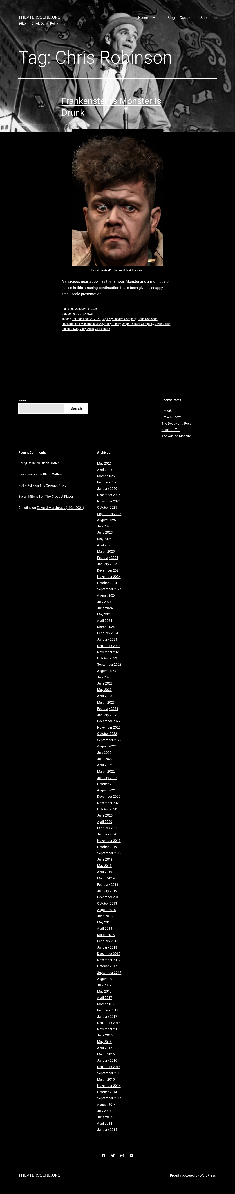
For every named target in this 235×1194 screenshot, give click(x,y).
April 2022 (104, 765)
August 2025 (106, 520)
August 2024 (106, 595)
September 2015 (109, 1073)
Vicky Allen (87, 329)
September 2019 (109, 853)
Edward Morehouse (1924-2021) (60, 508)
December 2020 (108, 796)
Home (143, 17)
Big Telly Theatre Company (119, 319)
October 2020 (107, 809)
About (158, 17)
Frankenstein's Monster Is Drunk (82, 324)
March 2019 (106, 878)
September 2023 (109, 664)
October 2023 (107, 658)
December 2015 (108, 1067)
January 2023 (107, 715)
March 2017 (106, 1004)
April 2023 (104, 696)
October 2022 (107, 734)
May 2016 (104, 1042)
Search (23, 400)
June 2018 (105, 916)
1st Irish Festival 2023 (86, 319)
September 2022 (109, 740)
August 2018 (106, 910)
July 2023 (104, 677)
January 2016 (107, 1060)
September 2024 (109, 589)
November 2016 (109, 1029)
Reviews (87, 313)
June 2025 (105, 532)
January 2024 (107, 639)
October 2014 (107, 1092)
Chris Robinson (148, 319)
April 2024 (104, 620)
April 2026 (104, 470)
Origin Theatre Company (137, 324)
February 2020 (107, 828)
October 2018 (107, 903)
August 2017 (106, 979)
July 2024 (104, 602)
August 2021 (106, 790)
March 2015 (106, 1079)
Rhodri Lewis (70, 329)
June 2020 (105, 815)
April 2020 (104, 822)
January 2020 (107, 834)
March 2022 (106, 771)
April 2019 (104, 872)
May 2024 (104, 614)
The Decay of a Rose (177, 423)
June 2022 (105, 759)
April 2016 (104, 1048)
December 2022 (108, 721)
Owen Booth (163, 324)
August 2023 (106, 671)
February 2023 (107, 709)
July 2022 (104, 752)
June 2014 (105, 1117)
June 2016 (105, 1035)
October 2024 (107, 583)
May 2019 (104, 866)
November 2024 (109, 577)
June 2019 (105, 859)
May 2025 (104, 539)
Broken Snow (171, 417)
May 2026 (104, 463)
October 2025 (107, 507)
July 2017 (104, 985)
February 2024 (107, 633)
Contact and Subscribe (198, 17)
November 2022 (109, 727)
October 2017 (107, 966)
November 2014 (109, 1086)
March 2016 (106, 1054)
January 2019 (107, 891)
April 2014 (104, 1123)
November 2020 (109, 803)
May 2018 (104, 922)
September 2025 (109, 514)
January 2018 (107, 947)
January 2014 (107, 1129)
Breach (167, 411)
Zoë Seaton (102, 329)
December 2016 (108, 1023)
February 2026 (107, 482)
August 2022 (106, 746)
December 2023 (108, 646)
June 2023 (105, 683)
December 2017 (108, 954)
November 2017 (109, 960)
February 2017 (107, 1010)
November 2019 (109, 841)
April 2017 (104, 998)
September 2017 (109, 973)
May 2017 (104, 991)
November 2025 (109, 501)
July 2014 (104, 1111)
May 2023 (104, 690)
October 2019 (107, 847)
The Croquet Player (54, 485)
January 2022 (107, 778)
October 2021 (107, 784)
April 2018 (104, 928)
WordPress (208, 1175)
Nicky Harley (112, 324)
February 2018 (107, 941)
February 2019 (107, 884)
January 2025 (107, 564)
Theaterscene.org (39, 17)
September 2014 (109, 1098)
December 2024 (108, 570)
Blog (171, 17)
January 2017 (107, 1016)
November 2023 (109, 652)
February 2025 (107, 558)
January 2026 (107, 488)
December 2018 (108, 897)
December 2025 (108, 495)
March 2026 (106, 476)
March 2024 (106, 627)
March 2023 (106, 702)
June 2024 (105, 608)
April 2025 (104, 545)
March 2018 (106, 935)
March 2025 (106, 551)
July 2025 (104, 526)
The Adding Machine (177, 436)
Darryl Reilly (27, 463)
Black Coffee (171, 430)
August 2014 (106, 1104)
